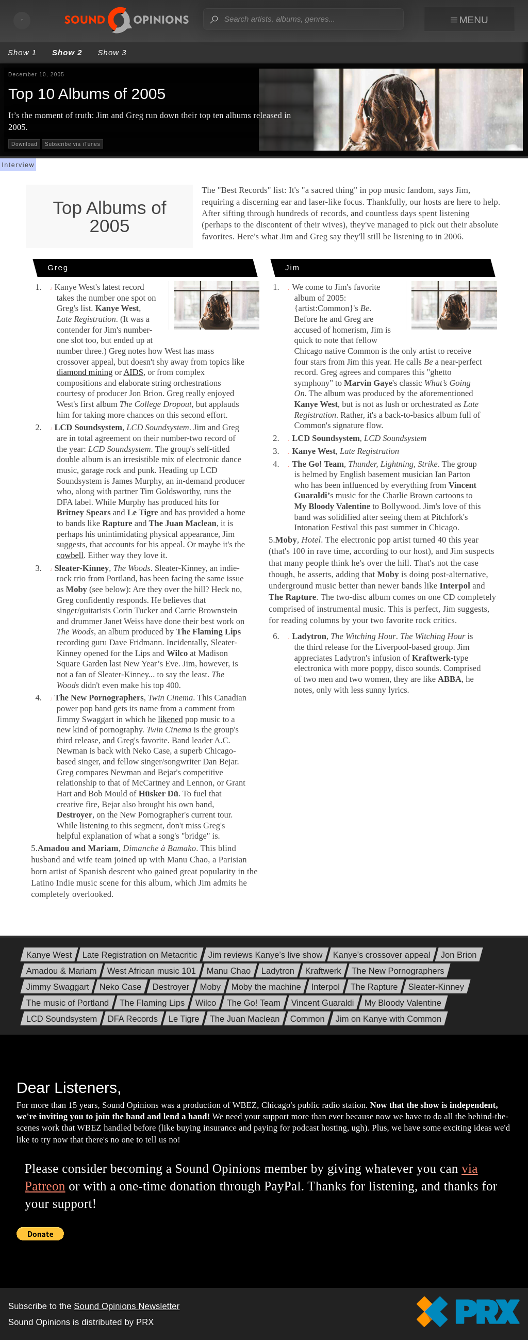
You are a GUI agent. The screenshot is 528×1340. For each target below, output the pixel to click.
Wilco (205, 1003)
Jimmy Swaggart (57, 987)
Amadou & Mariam (61, 971)
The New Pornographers (398, 971)
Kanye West (49, 955)
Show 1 (22, 52)
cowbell (70, 555)
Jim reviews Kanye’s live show (265, 955)
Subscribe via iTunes (72, 144)
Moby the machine (266, 987)
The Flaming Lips (152, 1003)
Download (24, 144)
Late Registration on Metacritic (139, 955)
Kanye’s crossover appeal (382, 955)
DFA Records (133, 1019)
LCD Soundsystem (61, 1019)
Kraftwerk (323, 971)
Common (307, 1019)
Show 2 (67, 52)
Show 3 (112, 52)
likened (170, 719)
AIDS (133, 372)
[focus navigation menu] (473, 19)
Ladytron (277, 971)
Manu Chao (229, 971)
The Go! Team (253, 1003)
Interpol (325, 987)
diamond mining (85, 372)
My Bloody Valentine (403, 1003)
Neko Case (121, 987)
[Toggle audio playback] (22, 20)
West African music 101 (151, 971)
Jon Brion (459, 955)
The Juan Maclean (245, 1019)
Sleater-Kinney (436, 987)
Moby (210, 987)
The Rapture (374, 987)
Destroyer (171, 987)
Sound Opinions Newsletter (126, 1306)
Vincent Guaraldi (322, 1003)
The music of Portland (67, 1003)
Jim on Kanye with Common (388, 1019)
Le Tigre (184, 1019)
